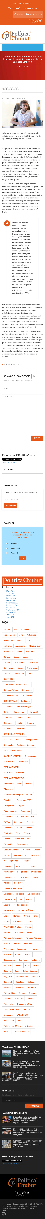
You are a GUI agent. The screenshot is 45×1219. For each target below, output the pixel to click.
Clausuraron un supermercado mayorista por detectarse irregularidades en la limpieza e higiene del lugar (26, 1064)
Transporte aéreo (24, 1004)
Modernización (20, 905)
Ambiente (8, 646)
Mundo (7, 916)
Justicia (7, 883)
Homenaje (34, 855)
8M (15, 629)
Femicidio (8, 833)
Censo (20, 668)
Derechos (8, 728)
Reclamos (35, 960)
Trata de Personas (11, 1009)
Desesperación (31, 740)
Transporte (8, 1004)
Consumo (8, 706)
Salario (36, 965)
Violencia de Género (12, 1026)
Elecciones (8, 800)
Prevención (8, 949)
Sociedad (8, 982)
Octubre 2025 (11, 608)
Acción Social (9, 635)
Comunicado (27, 695)
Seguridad (8, 976)
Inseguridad (22, 872)
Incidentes (8, 866)
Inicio (18, 66)
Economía (23, 762)
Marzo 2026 (10, 596)
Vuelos (7, 1032)
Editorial (28, 784)
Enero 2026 (10, 600)
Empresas (25, 811)
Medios (29, 899)
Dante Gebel (15, 548)
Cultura (20, 723)
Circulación (19, 673)
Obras (6, 921)
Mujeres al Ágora (25, 910)
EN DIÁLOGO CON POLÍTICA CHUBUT (19, 817)
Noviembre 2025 (12, 605)
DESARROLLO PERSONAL (14, 734)
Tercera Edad (9, 993)
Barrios (7, 657)
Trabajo (32, 993)
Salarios (7, 971)
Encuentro (18, 822)
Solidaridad (33, 982)
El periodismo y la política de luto (18, 795)
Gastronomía (22, 844)
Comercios (27, 690)
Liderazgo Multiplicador (14, 894)
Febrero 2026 (11, 598)
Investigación (9, 877)
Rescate (7, 965)
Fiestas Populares (21, 839)
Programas (36, 949)
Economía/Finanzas (12, 784)
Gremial (37, 850)
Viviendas (29, 1026)
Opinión (28, 921)
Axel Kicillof (15, 543)
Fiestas (7, 839)
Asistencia (8, 651)
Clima (30, 673)
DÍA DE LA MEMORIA (12, 756)
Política (30, 932)
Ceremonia (32, 668)
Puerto (18, 954)
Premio (17, 943)
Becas (16, 657)
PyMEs (28, 954)
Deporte (30, 723)
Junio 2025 (10, 617)
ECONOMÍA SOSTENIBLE (14, 773)
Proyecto (7, 954)
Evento (19, 828)
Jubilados (35, 877)
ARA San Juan (35, 646)
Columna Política (11, 690)
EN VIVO (7, 629)
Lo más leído (9, 899)
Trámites (19, 998)
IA (4, 861)
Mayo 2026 (10, 591)
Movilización (9, 910)
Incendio (25, 861)
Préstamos (29, 943)
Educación (8, 789)
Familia (29, 828)
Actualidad (31, 635)
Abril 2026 (10, 593)
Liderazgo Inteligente (13, 888)
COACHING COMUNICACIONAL (17, 684)
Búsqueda (27, 657)
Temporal (32, 987)
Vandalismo (9, 1020)
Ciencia (7, 673)
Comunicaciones (11, 695)
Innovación (8, 872)
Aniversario (20, 646)
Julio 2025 (10, 615)
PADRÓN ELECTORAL (13, 927)
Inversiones (36, 872)
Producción (22, 949)
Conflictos (25, 701)
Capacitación (19, 662)
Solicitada (20, 982)
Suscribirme (11, 505)
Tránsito (30, 998)
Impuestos (13, 861)
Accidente (25, 629)
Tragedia (7, 998)
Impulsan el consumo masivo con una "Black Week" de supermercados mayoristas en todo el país (27, 1144)
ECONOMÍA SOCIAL (12, 767)
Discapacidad (30, 756)
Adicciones (8, 640)
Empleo (21, 806)
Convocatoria (20, 712)
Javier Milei (15, 553)
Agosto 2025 (11, 612)
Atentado (30, 651)
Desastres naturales (12, 740)
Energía (30, 822)
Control (7, 712)
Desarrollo (20, 728)
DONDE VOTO (9, 762)
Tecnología (19, 987)
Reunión (17, 965)
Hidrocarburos (20, 855)
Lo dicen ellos (34, 894)
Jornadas (23, 877)
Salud (17, 971)
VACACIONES (22, 1015)
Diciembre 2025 (12, 603)
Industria (31, 866)
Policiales (19, 932)
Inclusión (20, 866)
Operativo (17, 921)
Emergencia (9, 806)
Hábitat (7, 855)
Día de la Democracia (13, 751)
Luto (20, 899)
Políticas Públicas (33, 938)
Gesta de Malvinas (11, 850)
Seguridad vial (22, 976)
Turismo (26, 1009)
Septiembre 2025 (12, 610)
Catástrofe (33, 662)
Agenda (20, 640)
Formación (8, 844)
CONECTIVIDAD (10, 701)
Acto (21, 635)
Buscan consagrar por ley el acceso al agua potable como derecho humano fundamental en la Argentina (27, 1132)
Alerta (29, 640)
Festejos (27, 833)
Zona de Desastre (21, 1032)
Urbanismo (8, 1015)
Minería (7, 905)
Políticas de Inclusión (13, 938)
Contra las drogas (23, 706)
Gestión (26, 850)
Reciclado (23, 960)
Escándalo (8, 828)
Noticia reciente (31, 916)
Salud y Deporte (30, 971)
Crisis (29, 717)
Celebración (9, 668)
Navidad (16, 916)
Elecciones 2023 (24, 800)
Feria (18, 833)
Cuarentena (9, 723)
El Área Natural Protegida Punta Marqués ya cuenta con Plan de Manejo (26, 1053)
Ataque (19, 651)
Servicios (36, 976)
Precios (7, 943)
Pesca (28, 927)
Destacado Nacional (25, 745)
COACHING (8, 679)
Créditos (19, 717)
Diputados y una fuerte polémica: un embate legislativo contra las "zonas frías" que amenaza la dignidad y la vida (27, 1120)
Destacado (8, 745)
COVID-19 (8, 717)
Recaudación (9, 960)
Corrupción (34, 712)
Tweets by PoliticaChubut (11, 462)
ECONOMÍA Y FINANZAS (14, 778)
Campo (7, 662)
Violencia (22, 1020)
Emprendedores (10, 811)
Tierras (22, 993)
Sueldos (7, 987)
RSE (27, 965)
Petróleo (7, 932)
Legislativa (19, 883)
